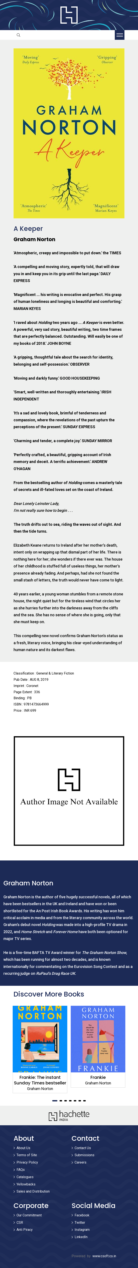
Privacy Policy (27, 1162)
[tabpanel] (40, 1049)
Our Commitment (29, 1215)
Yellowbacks (26, 1184)
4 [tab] (70, 1100)
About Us (23, 1148)
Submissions (84, 1155)
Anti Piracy (25, 1230)
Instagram (82, 1230)
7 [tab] (84, 1100)
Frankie (98, 1077)
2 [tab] (61, 1100)
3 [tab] (65, 1100)
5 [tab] (75, 1100)
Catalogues (25, 1177)
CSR (20, 1222)
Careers (80, 1162)
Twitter (80, 1222)
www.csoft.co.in (104, 1256)
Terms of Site (27, 1155)
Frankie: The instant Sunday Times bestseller (40, 1080)
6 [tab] (79, 1100)
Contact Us (83, 1148)
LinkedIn (81, 1237)
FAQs (21, 1170)
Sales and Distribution (33, 1191)
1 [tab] (54, 1100)
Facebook (82, 1215)
